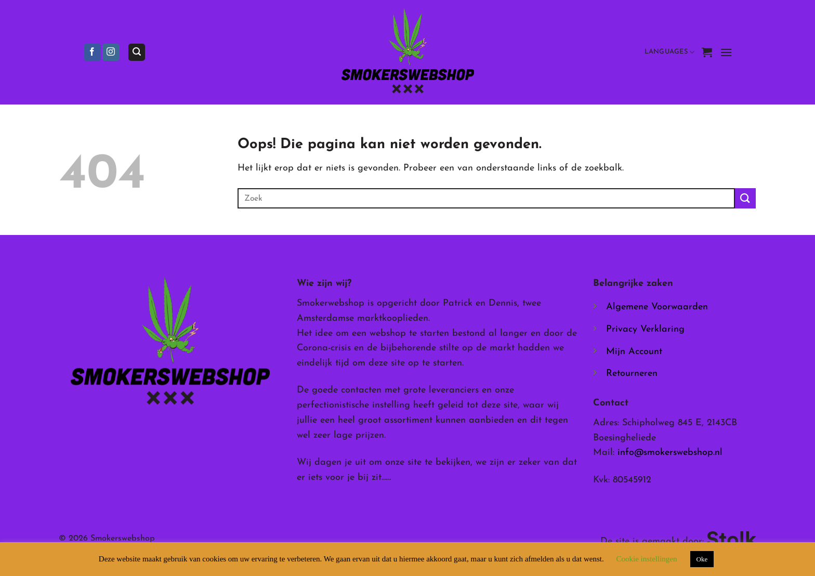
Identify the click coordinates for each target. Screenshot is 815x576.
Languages (670, 52)
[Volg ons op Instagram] (111, 52)
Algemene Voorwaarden (657, 307)
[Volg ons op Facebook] (92, 52)
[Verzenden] (745, 198)
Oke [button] (702, 559)
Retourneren (632, 373)
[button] (136, 52)
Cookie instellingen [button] (646, 559)
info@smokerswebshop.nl (669, 452)
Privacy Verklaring (645, 329)
